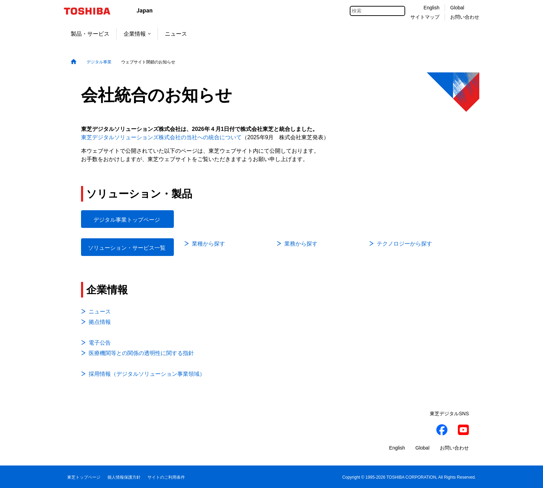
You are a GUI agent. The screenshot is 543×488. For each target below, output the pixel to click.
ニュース (176, 34)
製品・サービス (90, 34)
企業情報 (137, 34)
